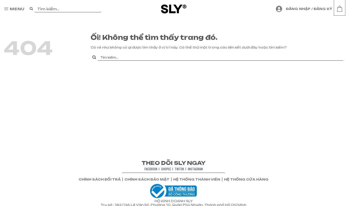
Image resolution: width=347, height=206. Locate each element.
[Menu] (14, 9)
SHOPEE (166, 169)
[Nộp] (31, 9)
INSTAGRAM (195, 169)
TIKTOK (179, 169)
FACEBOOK (150, 169)
